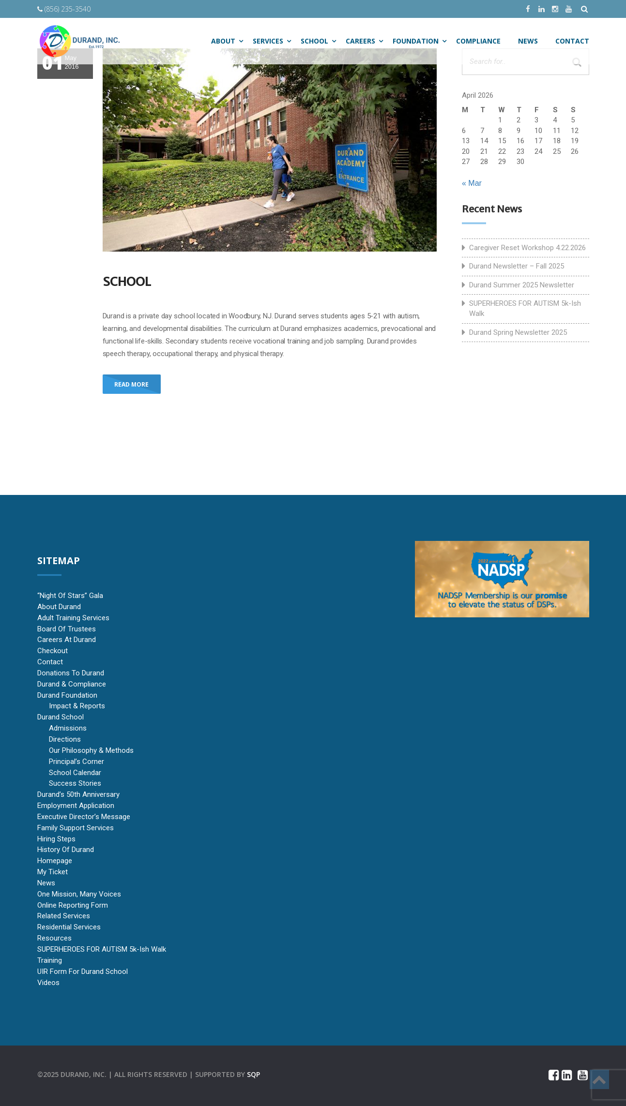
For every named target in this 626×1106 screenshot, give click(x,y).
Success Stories (75, 783)
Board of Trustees (66, 629)
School (127, 281)
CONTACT (572, 40)
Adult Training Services (73, 617)
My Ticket (52, 871)
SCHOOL (314, 40)
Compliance (478, 40)
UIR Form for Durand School (82, 971)
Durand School (60, 717)
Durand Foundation (67, 695)
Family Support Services (75, 827)
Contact (50, 662)
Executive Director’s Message (83, 816)
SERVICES (268, 40)
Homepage (54, 860)
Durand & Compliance (71, 684)
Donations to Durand (70, 673)
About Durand (59, 606)
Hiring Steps (56, 839)
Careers (360, 40)
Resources (54, 938)
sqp (253, 1074)
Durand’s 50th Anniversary (78, 794)
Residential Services (69, 927)
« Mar (472, 183)
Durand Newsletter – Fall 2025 (516, 266)
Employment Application (75, 805)
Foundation (416, 40)
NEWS (528, 40)
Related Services (63, 916)
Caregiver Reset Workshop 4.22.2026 (527, 247)
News (46, 883)
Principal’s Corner (76, 761)
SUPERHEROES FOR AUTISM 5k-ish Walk (525, 308)
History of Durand (65, 849)
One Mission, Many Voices (79, 894)
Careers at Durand (66, 639)
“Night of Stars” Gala (70, 595)
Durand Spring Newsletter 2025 (518, 332)
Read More (131, 384)
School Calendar (75, 772)
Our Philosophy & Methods (91, 750)
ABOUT (223, 40)
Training (49, 960)
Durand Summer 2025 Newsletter (521, 285)
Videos (48, 982)
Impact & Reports (77, 706)
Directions (65, 739)
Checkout (52, 650)
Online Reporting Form (72, 905)
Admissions (68, 728)
